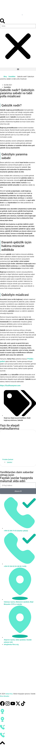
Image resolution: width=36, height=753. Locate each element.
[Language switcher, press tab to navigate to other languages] (12, 14)
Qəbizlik (20, 420)
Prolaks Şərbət (7, 459)
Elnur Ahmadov (4, 696)
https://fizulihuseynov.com (10, 385)
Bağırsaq (7, 418)
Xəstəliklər (11, 76)
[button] (18, 21)
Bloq (5, 76)
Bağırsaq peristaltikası (18, 418)
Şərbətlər (9, 462)
